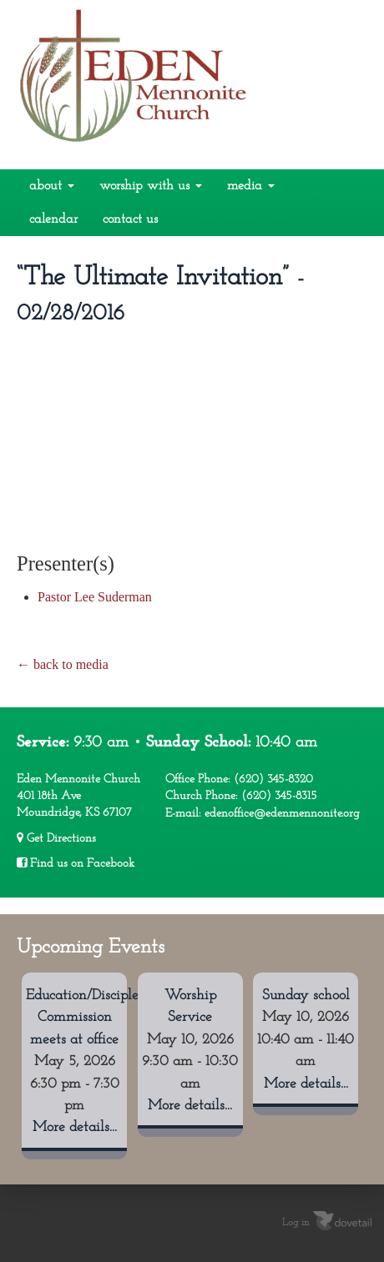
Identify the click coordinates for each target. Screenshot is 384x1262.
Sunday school (306, 995)
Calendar (53, 219)
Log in (296, 1223)
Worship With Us (150, 186)
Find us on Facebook (75, 863)
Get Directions (56, 838)
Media (251, 186)
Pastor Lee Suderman (95, 597)
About (51, 186)
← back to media (63, 664)
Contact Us (130, 219)
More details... (75, 1127)
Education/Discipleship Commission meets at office (95, 1017)
